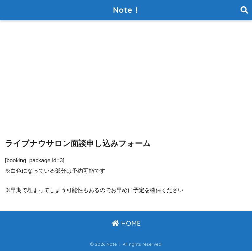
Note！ (126, 10)
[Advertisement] (126, 72)
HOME (126, 223)
